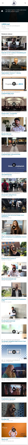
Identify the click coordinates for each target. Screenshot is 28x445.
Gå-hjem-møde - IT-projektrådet (9, 113)
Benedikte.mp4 (5, 419)
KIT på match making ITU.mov (8, 194)
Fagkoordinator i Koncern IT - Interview (11, 73)
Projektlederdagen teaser (7, 93)
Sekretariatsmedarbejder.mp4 (8, 279)
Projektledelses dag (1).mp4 (8, 399)
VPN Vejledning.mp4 (6, 174)
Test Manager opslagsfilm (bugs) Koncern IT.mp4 (13, 341)
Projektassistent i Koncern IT (8, 258)
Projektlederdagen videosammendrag (10, 154)
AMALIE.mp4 (4, 439)
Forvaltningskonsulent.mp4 (8, 321)
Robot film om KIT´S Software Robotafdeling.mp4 (13, 52)
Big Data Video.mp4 (6, 134)
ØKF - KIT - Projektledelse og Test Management (10, 25)
